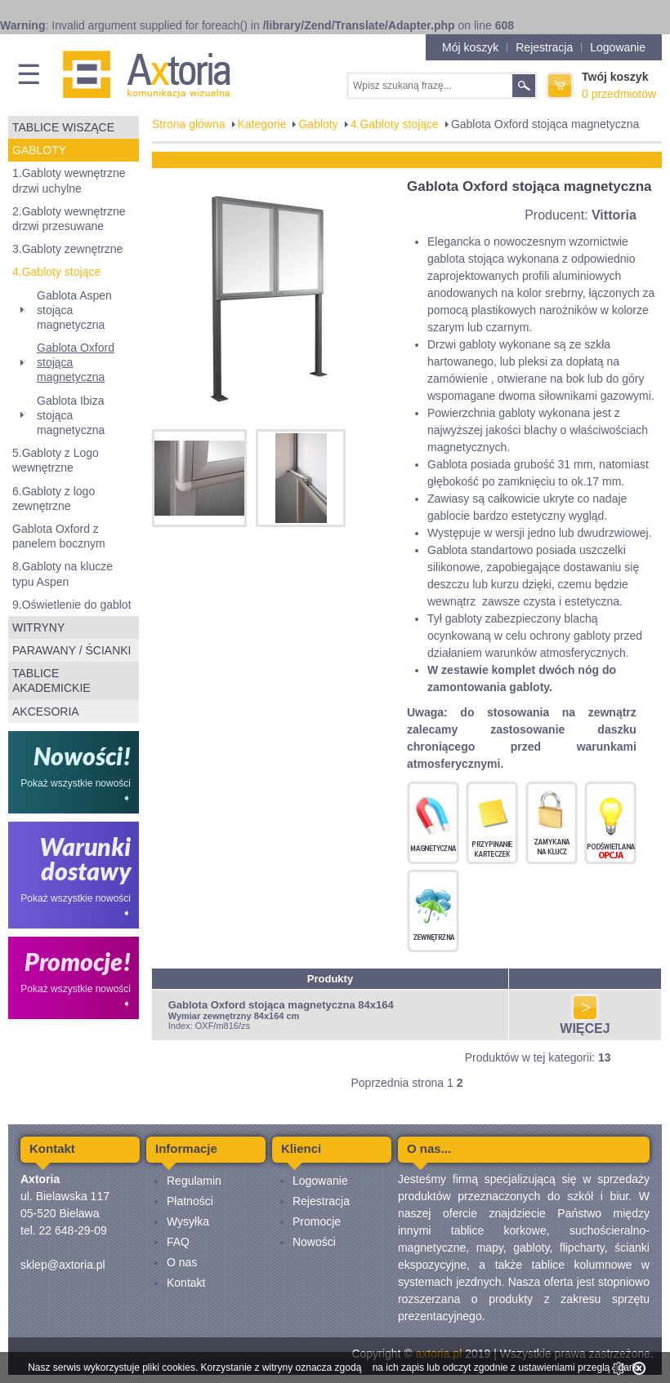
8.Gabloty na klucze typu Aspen (62, 573)
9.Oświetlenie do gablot (72, 604)
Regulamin (194, 1180)
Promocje (317, 1221)
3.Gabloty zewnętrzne (67, 248)
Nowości (314, 1241)
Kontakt (186, 1282)
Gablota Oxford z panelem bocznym (58, 536)
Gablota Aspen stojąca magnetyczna (74, 310)
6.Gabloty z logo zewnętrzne (53, 498)
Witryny (38, 627)
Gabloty (39, 150)
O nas (182, 1262)
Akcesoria (45, 711)
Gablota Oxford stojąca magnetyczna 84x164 (281, 1005)
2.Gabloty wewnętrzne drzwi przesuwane (69, 219)
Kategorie (262, 124)
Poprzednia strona (397, 1082)
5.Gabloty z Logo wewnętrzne (55, 460)
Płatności (190, 1201)
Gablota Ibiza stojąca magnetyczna (71, 415)
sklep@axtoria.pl (62, 1264)
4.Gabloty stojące (56, 271)
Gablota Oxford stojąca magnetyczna (75, 362)
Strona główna (189, 124)
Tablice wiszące (63, 127)
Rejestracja (544, 47)
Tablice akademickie (51, 680)
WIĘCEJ (585, 1022)
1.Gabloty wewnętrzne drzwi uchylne (69, 180)
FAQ (178, 1241)
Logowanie (617, 47)
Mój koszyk (470, 47)
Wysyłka (188, 1221)
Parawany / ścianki (71, 650)
